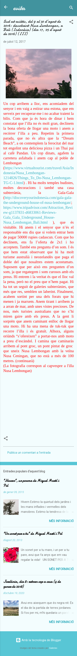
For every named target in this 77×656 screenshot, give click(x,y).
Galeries (53, 648)
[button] (71, 22)
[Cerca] (71, 8)
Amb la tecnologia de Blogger (38, 640)
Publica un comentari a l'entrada (29, 452)
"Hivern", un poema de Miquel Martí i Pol (31, 483)
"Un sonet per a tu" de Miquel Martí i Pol (32, 533)
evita (19, 8)
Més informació (61, 521)
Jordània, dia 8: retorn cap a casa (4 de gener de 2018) (32, 584)
